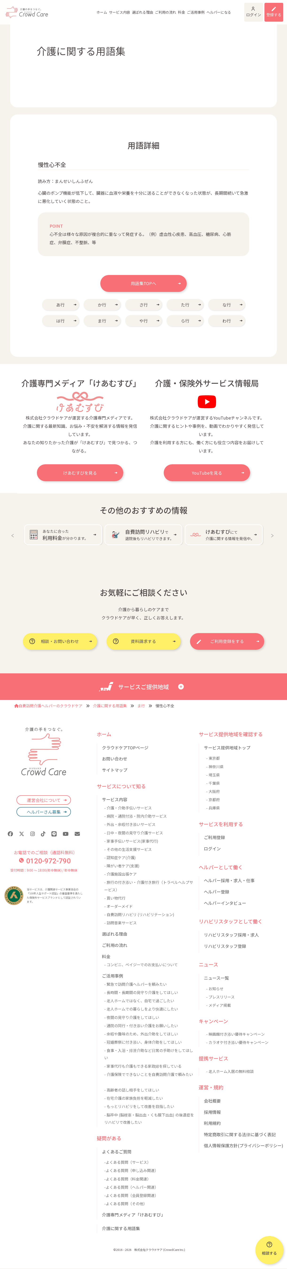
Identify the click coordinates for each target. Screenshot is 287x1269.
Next (273, 534)
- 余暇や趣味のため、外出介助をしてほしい (141, 1034)
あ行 (60, 305)
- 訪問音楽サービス (120, 923)
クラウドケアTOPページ (125, 748)
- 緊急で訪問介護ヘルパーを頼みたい (135, 984)
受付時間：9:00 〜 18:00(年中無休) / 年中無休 (43, 870)
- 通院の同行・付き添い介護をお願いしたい (141, 1026)
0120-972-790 (45, 861)
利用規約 (212, 1123)
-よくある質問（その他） (125, 1204)
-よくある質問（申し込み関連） (131, 1171)
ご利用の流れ (145, 9)
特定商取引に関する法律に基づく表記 (240, 1135)
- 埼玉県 (213, 775)
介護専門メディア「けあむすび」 (133, 1215)
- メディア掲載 (218, 1005)
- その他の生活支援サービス (128, 849)
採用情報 (212, 1112)
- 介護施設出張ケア (120, 874)
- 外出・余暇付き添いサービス (129, 825)
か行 (102, 305)
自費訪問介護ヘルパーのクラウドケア (48, 706)
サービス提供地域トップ (227, 748)
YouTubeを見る (207, 473)
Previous (13, 534)
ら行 (185, 321)
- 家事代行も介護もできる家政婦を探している (143, 1066)
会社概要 (212, 1101)
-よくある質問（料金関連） (127, 1179)
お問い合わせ (114, 759)
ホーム (81, 9)
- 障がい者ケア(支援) (122, 866)
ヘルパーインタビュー (225, 903)
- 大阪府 (213, 791)
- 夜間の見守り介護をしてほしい (131, 1017)
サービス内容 (99, 9)
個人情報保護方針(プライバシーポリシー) (243, 1146)
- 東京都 (213, 758)
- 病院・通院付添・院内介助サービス (135, 816)
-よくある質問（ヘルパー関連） (131, 1187)
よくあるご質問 (117, 1152)
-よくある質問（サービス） (127, 1162)
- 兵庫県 (213, 808)
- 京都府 (213, 800)
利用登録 (270, 9)
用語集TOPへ (143, 283)
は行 (60, 321)
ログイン (241, 9)
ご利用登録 (214, 837)
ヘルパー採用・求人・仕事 (229, 880)
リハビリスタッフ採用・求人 (231, 935)
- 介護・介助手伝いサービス (128, 808)
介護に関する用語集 (110, 706)
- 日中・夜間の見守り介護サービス (133, 833)
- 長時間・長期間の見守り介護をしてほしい (141, 992)
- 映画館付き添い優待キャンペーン (235, 1034)
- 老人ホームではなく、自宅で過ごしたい (139, 1001)
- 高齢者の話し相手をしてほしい (131, 1090)
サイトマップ (114, 770)
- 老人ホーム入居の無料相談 (230, 1071)
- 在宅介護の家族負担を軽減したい (133, 1098)
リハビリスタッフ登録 (225, 946)
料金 (161, 9)
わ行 (226, 321)
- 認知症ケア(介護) (120, 858)
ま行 (102, 321)
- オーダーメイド (118, 906)
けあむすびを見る (80, 473)
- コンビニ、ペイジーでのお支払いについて (141, 965)
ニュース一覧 (216, 978)
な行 (226, 305)
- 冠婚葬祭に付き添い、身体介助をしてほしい (143, 1042)
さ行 (143, 305)
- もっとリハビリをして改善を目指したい (139, 1107)
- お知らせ (215, 989)
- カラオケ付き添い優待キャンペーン (237, 1042)
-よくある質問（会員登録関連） (131, 1195)
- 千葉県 (213, 783)
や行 (143, 321)
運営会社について (44, 800)
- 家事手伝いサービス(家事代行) (131, 841)
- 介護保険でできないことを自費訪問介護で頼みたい (148, 1074)
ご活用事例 (175, 9)
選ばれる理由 (122, 9)
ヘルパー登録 (216, 892)
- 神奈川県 (215, 767)
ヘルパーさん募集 (44, 812)
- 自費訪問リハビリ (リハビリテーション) (139, 914)
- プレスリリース (220, 997)
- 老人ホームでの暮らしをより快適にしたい (141, 1009)
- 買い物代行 (114, 898)
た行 (185, 305)
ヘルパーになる (198, 9)
